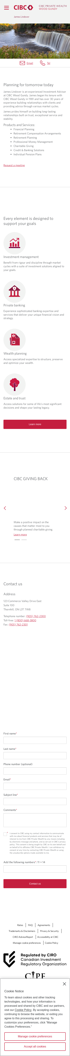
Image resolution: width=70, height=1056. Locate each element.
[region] (35, 1017)
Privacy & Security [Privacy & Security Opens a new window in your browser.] (49, 931)
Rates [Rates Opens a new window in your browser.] (20, 925)
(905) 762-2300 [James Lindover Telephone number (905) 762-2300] (36, 616)
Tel (48, 63)
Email (30, 63)
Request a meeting (14, 165)
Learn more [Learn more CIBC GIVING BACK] (20, 534)
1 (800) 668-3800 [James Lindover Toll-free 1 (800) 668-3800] (25, 620)
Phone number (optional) (17, 764)
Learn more (35, 424)
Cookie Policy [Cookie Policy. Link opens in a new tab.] (51, 942)
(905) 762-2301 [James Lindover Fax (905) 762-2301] (18, 624)
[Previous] (5, 507)
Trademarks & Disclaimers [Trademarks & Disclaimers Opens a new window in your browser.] (22, 931)
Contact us (35, 883)
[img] (35, 501)
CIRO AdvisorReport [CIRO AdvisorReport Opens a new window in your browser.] (23, 937)
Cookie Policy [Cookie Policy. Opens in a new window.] (23, 1009)
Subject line (10, 794)
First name (10, 733)
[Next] (65, 507)
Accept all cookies (35, 1046)
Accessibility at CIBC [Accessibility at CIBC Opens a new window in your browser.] (47, 937)
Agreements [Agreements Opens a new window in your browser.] (44, 925)
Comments (10, 809)
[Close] (64, 984)
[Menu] (6, 7)
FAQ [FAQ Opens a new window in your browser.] (30, 925)
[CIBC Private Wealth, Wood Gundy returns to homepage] (40, 7)
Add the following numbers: (24, 862)
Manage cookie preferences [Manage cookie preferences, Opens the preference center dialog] (35, 1036)
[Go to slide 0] (17, 539)
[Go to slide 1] (24, 539)
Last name (9, 748)
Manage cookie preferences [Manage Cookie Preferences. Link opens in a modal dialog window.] (27, 942)
